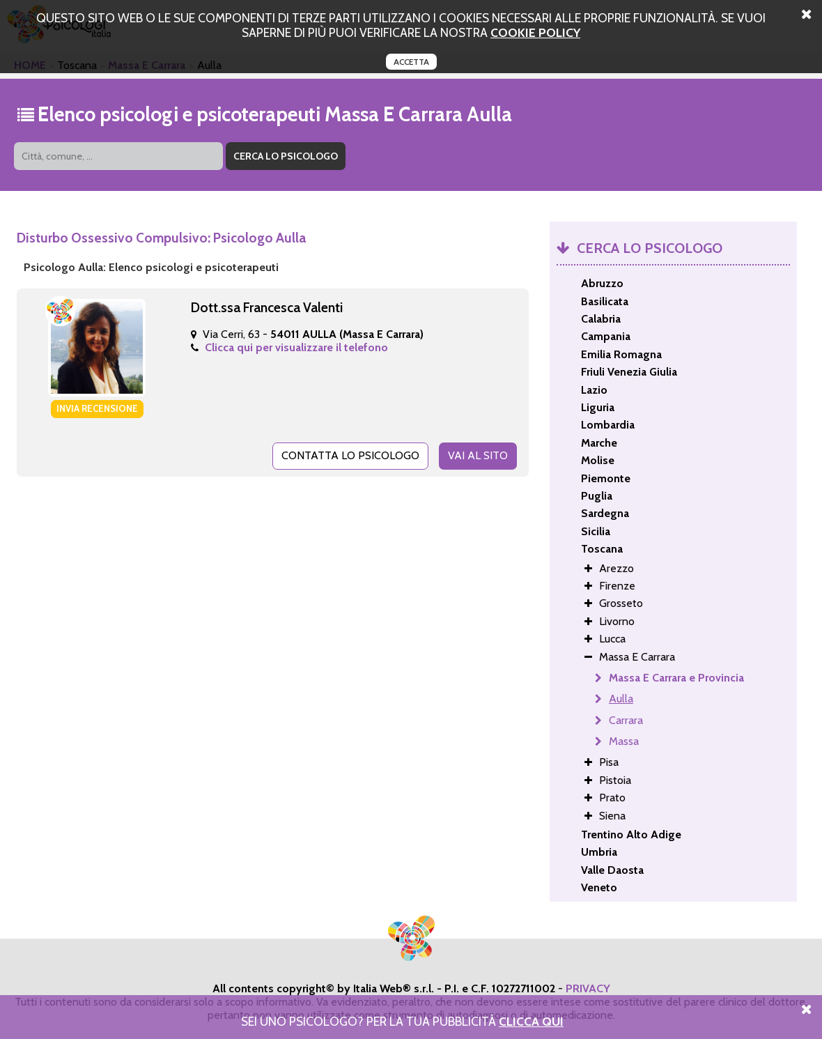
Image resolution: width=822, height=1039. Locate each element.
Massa (624, 741)
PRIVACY (588, 988)
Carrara (626, 720)
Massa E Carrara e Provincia (676, 677)
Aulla (621, 698)
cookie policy (535, 32)
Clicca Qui (531, 1021)
